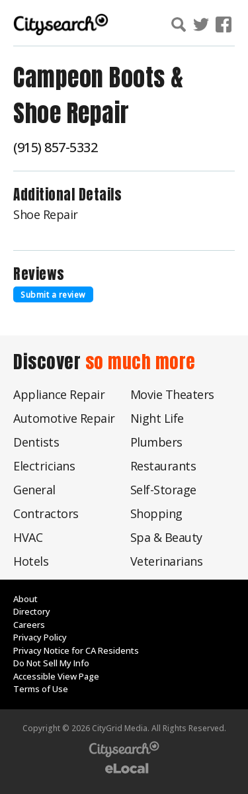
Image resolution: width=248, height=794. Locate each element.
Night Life (157, 418)
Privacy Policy (40, 637)
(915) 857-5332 (55, 147)
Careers (29, 625)
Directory (31, 611)
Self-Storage (163, 490)
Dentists (36, 442)
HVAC (27, 537)
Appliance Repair (58, 394)
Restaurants (163, 466)
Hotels (30, 561)
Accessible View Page (56, 676)
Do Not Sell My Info (51, 663)
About (25, 599)
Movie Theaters (172, 394)
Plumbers (156, 442)
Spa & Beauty (166, 537)
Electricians (44, 466)
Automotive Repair (64, 418)
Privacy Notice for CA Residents (76, 650)
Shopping (156, 513)
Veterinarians (166, 561)
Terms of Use (40, 689)
